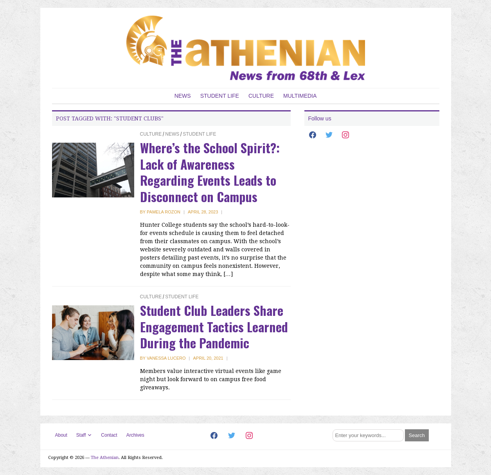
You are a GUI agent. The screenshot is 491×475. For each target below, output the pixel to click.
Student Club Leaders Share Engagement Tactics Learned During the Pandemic (214, 326)
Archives (135, 435)
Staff (81, 435)
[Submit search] (417, 435)
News (182, 96)
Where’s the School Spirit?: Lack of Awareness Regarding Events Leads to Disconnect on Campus (210, 172)
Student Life (219, 96)
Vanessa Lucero (166, 358)
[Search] (368, 435)
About (61, 435)
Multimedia (300, 96)
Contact (109, 435)
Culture (261, 96)
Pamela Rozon (163, 212)
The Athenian (105, 457)
